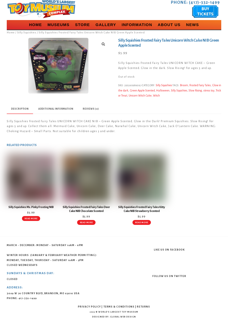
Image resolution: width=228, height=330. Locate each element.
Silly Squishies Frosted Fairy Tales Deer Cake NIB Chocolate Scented (86, 209)
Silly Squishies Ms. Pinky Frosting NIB (31, 207)
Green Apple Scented (142, 90)
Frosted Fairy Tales (200, 85)
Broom (184, 85)
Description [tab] (20, 108)
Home (35, 24)
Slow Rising (195, 90)
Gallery (106, 24)
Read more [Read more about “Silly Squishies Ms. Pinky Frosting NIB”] (31, 218)
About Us (169, 24)
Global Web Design (123, 317)
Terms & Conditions (119, 306)
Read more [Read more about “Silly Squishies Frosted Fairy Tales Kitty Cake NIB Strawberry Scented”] (141, 222)
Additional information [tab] (55, 108)
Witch (156, 95)
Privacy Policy (89, 306)
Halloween (162, 90)
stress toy (208, 90)
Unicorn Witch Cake (140, 95)
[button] (103, 44)
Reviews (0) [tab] (91, 108)
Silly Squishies (26, 32)
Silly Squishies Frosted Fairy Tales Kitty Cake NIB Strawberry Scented (141, 209)
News (192, 24)
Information (137, 24)
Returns (143, 306)
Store (82, 24)
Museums (58, 24)
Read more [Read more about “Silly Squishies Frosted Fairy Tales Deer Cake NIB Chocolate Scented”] (86, 222)
